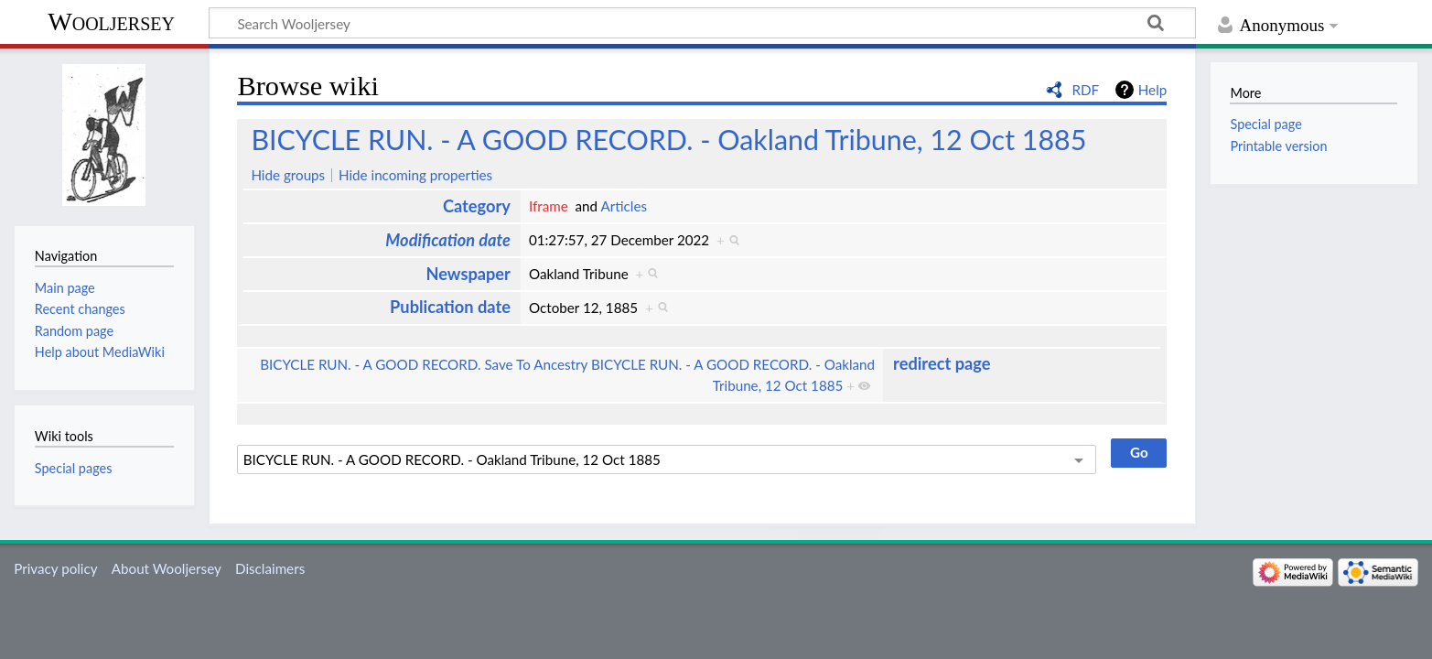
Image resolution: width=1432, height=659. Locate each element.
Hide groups (288, 175)
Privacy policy (55, 568)
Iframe (548, 206)
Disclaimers (270, 568)
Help (1152, 89)
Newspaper (467, 274)
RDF (1085, 89)
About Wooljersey (166, 568)
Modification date (448, 240)
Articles (623, 206)
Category (477, 206)
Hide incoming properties (415, 175)
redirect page (941, 363)
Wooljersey (111, 21)
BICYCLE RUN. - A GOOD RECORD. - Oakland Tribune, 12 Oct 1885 (668, 139)
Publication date (450, 307)
